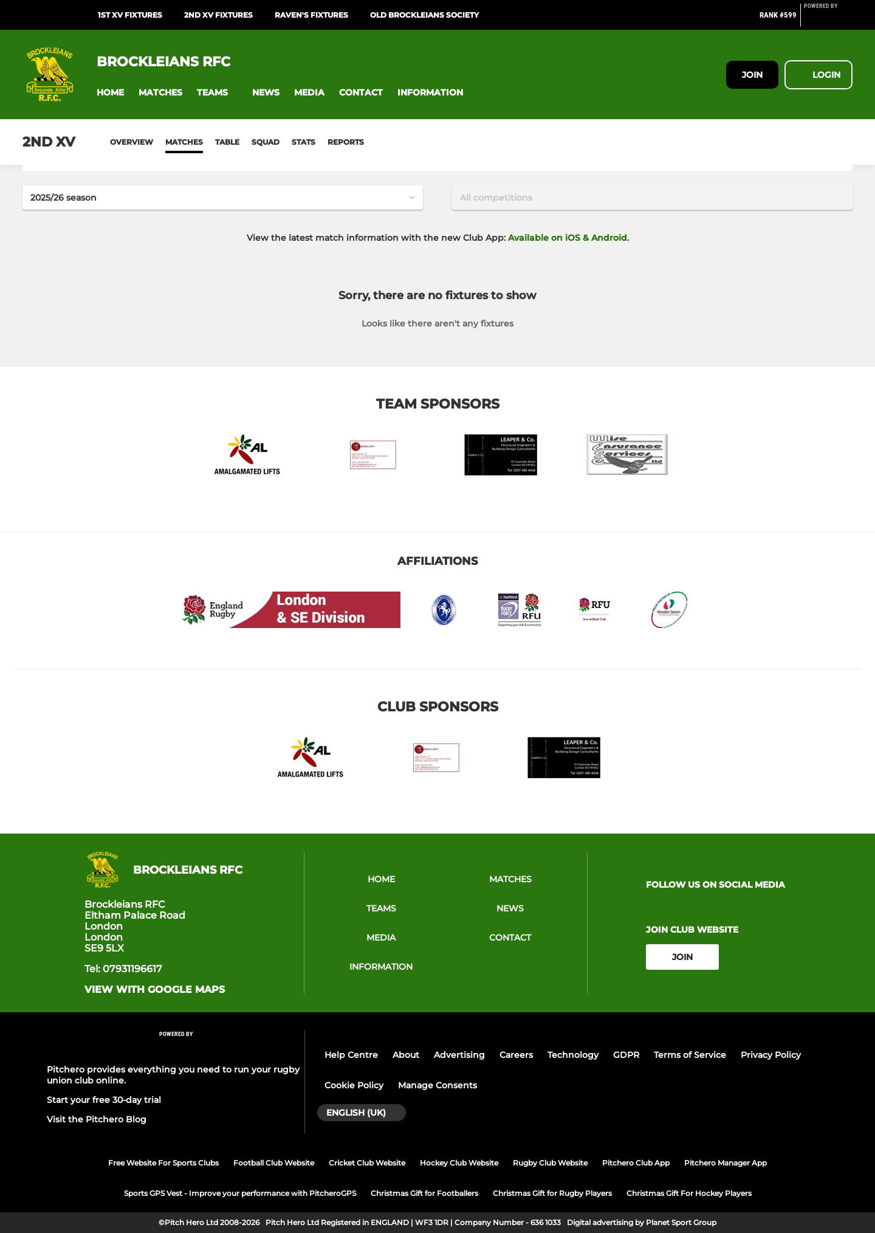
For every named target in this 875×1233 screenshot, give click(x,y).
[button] (110, 93)
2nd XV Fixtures (218, 14)
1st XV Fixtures (130, 14)
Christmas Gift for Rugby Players (552, 1193)
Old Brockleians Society (424, 14)
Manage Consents (437, 1085)
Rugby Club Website (550, 1162)
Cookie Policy (353, 1085)
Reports (346, 142)
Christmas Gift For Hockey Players (689, 1193)
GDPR (626, 1054)
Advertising (459, 1054)
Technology (573, 1054)
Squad (266, 142)
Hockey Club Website (459, 1162)
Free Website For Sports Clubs (163, 1162)
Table (227, 142)
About (406, 1054)
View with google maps (154, 990)
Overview (131, 142)
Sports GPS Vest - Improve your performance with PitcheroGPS (240, 1193)
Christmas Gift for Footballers (424, 1193)
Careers (516, 1054)
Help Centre (351, 1054)
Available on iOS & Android (567, 237)
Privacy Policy (771, 1054)
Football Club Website (273, 1162)
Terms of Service (690, 1054)
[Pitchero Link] (828, 20)
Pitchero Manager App (725, 1162)
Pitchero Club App (636, 1162)
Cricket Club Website (367, 1162)
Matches (184, 142)
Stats (303, 142)
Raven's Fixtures (311, 14)
